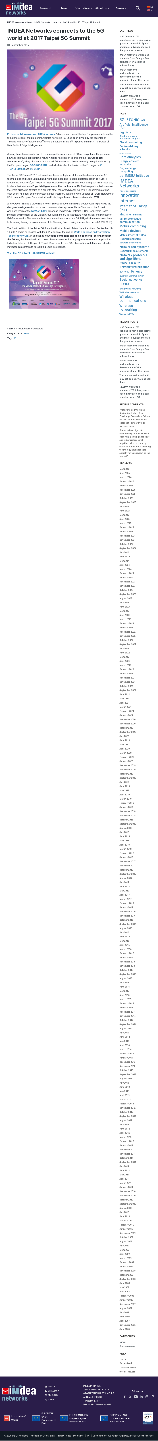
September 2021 (127, 690)
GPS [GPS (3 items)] (121, 177)
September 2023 (127, 594)
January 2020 (126, 761)
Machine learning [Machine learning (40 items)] (131, 214)
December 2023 (127, 582)
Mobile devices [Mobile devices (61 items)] (130, 231)
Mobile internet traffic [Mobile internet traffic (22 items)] (132, 235)
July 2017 (124, 883)
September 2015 (127, 974)
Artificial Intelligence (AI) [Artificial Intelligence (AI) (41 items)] (133, 126)
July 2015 (124, 983)
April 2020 (124, 749)
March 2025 (125, 523)
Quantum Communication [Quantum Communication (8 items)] (131, 276)
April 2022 (124, 661)
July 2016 (124, 933)
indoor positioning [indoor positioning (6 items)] (127, 191)
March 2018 (125, 849)
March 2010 (125, 1221)
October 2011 (126, 1158)
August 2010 (125, 1208)
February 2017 (126, 903)
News (29, 23)
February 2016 (126, 954)
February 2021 (126, 711)
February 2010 (126, 1225)
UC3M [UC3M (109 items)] (124, 285)
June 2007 (124, 1317)
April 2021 (124, 703)
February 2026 (126, 482)
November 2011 (127, 1154)
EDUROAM (53, 1395)
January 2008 (126, 1300)
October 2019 (126, 774)
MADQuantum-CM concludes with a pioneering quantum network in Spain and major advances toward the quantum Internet (135, 44)
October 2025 (126, 498)
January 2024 (126, 578)
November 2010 (127, 1196)
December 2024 (127, 536)
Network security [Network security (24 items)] (130, 263)
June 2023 (124, 607)
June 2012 (124, 1129)
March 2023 (125, 619)
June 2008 (124, 1283)
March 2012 (125, 1137)
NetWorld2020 (39, 211)
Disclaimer (78, 1436)
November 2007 (127, 1304)
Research (47, 8)
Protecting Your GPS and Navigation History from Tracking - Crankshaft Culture (134, 413)
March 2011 (125, 1183)
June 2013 (124, 1087)
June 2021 (124, 695)
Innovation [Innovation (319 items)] (129, 195)
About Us (102, 8)
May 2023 (124, 611)
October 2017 (126, 870)
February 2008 (126, 1296)
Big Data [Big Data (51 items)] (125, 132)
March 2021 (125, 707)
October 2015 (126, 970)
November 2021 (127, 682)
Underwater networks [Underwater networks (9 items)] (130, 289)
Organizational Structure (98, 1393)
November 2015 (127, 966)
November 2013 (127, 1066)
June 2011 (124, 1171)
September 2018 (127, 824)
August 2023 (125, 599)
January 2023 (126, 628)
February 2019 (126, 803)
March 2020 (125, 753)
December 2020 (127, 720)
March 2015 (125, 1000)
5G (15, 339)
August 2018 (125, 828)
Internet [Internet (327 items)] (127, 201)
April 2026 (124, 473)
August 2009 (125, 1242)
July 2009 (124, 1246)
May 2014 (124, 1041)
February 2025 (126, 528)
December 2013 (127, 1062)
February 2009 (126, 1263)
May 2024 (124, 561)
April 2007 (124, 1321)
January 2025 (126, 532)
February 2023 (126, 624)
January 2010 (126, 1229)
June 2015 (124, 987)
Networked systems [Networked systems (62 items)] (134, 247)
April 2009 (124, 1254)
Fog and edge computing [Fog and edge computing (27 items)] (127, 170)
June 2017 (124, 887)
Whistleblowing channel (97, 1405)
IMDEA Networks (46, 134)
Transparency (91, 1401)
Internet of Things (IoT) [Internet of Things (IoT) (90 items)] (133, 208)
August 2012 (125, 1121)
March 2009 (125, 1258)
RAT (88, 1436)
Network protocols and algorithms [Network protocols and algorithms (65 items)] (133, 257)
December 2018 (127, 812)
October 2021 (126, 686)
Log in (122, 1359)
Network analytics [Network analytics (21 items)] (130, 239)
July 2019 (124, 782)
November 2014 (127, 1016)
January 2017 (126, 908)
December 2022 (127, 632)
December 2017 (127, 862)
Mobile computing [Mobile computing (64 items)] (132, 226)
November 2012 (127, 1108)
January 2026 (126, 486)
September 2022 (127, 645)
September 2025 (127, 503)
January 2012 (126, 1146)
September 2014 (127, 1025)
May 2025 (124, 515)
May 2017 (124, 891)
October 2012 (126, 1112)
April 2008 (124, 1292)
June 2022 (124, 653)
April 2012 (124, 1133)
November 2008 (127, 1271)
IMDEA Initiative (92, 1386)
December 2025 (127, 490)
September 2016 (127, 924)
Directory (53, 1391)
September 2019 (127, 778)
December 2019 (127, 766)
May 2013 (124, 1091)
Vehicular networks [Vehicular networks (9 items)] (129, 293)
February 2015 (126, 1004)
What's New (83, 8)
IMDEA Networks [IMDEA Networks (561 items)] (129, 184)
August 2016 (125, 929)
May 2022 (124, 657)
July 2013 (124, 1083)
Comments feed (127, 1368)
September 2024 (127, 549)
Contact (53, 1387)
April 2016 (124, 945)
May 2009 (124, 1250)
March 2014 (125, 1050)
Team (65, 8)
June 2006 (124, 1329)
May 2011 (124, 1175)
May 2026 (124, 469)
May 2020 (124, 745)
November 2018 (127, 816)
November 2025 (127, 494)
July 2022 (124, 649)
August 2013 (125, 1079)
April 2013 (124, 1096)
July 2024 (124, 553)
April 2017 (124, 895)
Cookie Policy (99, 1436)
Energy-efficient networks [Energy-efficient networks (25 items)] (129, 163)
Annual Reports (92, 1397)
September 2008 (127, 1279)
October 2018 (126, 820)
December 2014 (127, 1012)
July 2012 (124, 1125)
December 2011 (127, 1150)
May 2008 (124, 1288)
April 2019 (124, 795)
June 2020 (124, 741)
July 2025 (124, 507)
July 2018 (124, 832)
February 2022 (126, 670)
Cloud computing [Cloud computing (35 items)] (130, 142)
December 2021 (127, 678)
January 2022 (126, 674)
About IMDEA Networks (96, 1390)
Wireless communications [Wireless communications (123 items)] (132, 299)
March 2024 (125, 569)
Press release (127, 1346)
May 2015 (124, 991)
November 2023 (127, 586)
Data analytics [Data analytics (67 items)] (130, 157)
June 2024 (124, 557)
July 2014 (124, 1033)
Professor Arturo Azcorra (21, 134)
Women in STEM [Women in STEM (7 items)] (127, 315)
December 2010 (127, 1192)
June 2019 (124, 787)
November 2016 (127, 916)
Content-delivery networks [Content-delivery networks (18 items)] (128, 148)
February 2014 (126, 1054)
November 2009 (127, 1233)
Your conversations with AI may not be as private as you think (135, 88)
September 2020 (127, 732)
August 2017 (125, 878)
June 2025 (124, 511)
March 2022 (125, 665)
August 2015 (125, 979)
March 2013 (125, 1100)
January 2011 (126, 1187)
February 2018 (126, 853)
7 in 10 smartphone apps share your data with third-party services (133, 423)
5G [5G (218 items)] (122, 120)
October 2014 (126, 1020)
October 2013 (126, 1070)
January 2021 (126, 716)
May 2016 (124, 941)
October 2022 (126, 640)
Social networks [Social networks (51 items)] (130, 280)
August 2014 (125, 1029)
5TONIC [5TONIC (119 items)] (133, 120)
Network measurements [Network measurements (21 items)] (133, 251)
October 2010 (126, 1200)
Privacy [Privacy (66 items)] (136, 272)
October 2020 (126, 728)
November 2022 (127, 636)
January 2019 (126, 807)
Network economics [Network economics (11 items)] (130, 243)
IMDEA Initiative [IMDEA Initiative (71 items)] (137, 176)
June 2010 (124, 1217)
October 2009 (126, 1238)
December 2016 (127, 912)
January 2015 (126, 1008)
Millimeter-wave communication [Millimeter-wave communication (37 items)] (130, 220)
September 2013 (127, 1075)
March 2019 (125, 799)
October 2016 (126, 920)
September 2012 (127, 1116)
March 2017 (125, 899)
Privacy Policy (64, 1436)
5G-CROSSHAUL (39, 165)
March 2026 (125, 478)
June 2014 (124, 1037)
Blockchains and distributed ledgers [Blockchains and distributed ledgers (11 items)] (129, 137)
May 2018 (124, 841)
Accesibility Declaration (43, 1436)
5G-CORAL (36, 169)
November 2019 (127, 770)
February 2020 (126, 757)
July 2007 (124, 1313)
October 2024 (126, 544)
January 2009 (126, 1267)
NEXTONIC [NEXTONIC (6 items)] (124, 272)
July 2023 (124, 603)
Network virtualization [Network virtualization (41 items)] (134, 267)
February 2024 (126, 574)
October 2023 (126, 590)
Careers (121, 8)
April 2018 (124, 845)
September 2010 (127, 1204)
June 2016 (124, 937)
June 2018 (124, 837)
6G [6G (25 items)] (143, 120)
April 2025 (124, 519)
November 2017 (127, 866)
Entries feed (125, 1363)
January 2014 (126, 1058)
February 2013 (126, 1104)
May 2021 (124, 699)
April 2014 (124, 1045)
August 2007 (125, 1309)
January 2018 (126, 858)
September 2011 (127, 1162)
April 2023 (124, 615)
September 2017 (127, 874)
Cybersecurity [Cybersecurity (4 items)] (125, 154)
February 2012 (126, 1141)
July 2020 (124, 736)
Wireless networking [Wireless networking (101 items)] (128, 308)
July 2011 (124, 1167)
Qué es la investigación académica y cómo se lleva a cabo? (134, 434)
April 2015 (124, 995)
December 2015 (127, 962)
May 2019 (124, 791)
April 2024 (124, 565)
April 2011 (124, 1179)
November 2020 (127, 724)
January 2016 (126, 958)
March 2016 (125, 949)
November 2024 (127, 540)
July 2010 (124, 1212)
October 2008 (126, 1275)
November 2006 (127, 1325)
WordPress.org (127, 1372)
